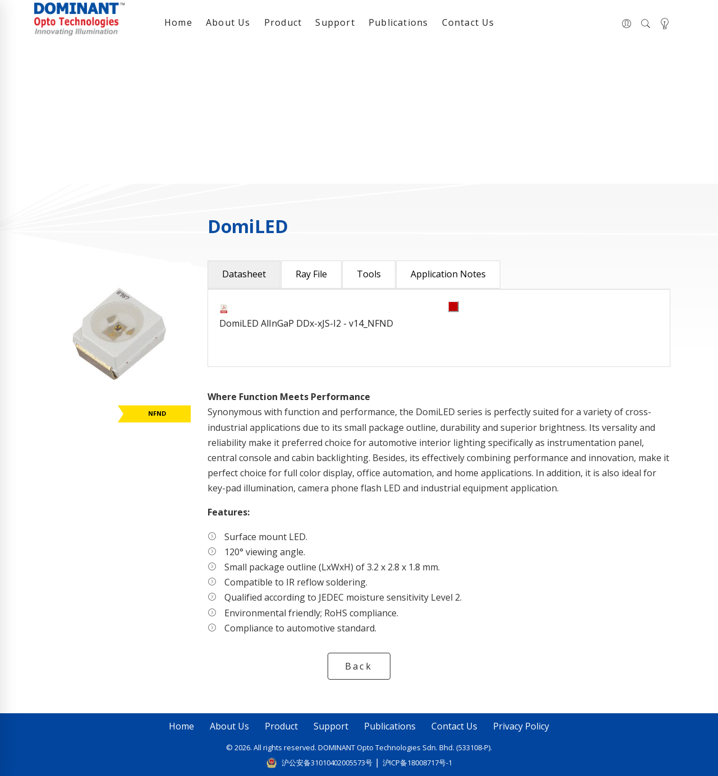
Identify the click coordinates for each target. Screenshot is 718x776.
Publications (398, 22)
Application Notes (448, 274)
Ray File (311, 274)
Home (178, 22)
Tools (369, 274)
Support (335, 22)
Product (283, 22)
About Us (228, 22)
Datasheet (244, 274)
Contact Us (468, 22)
